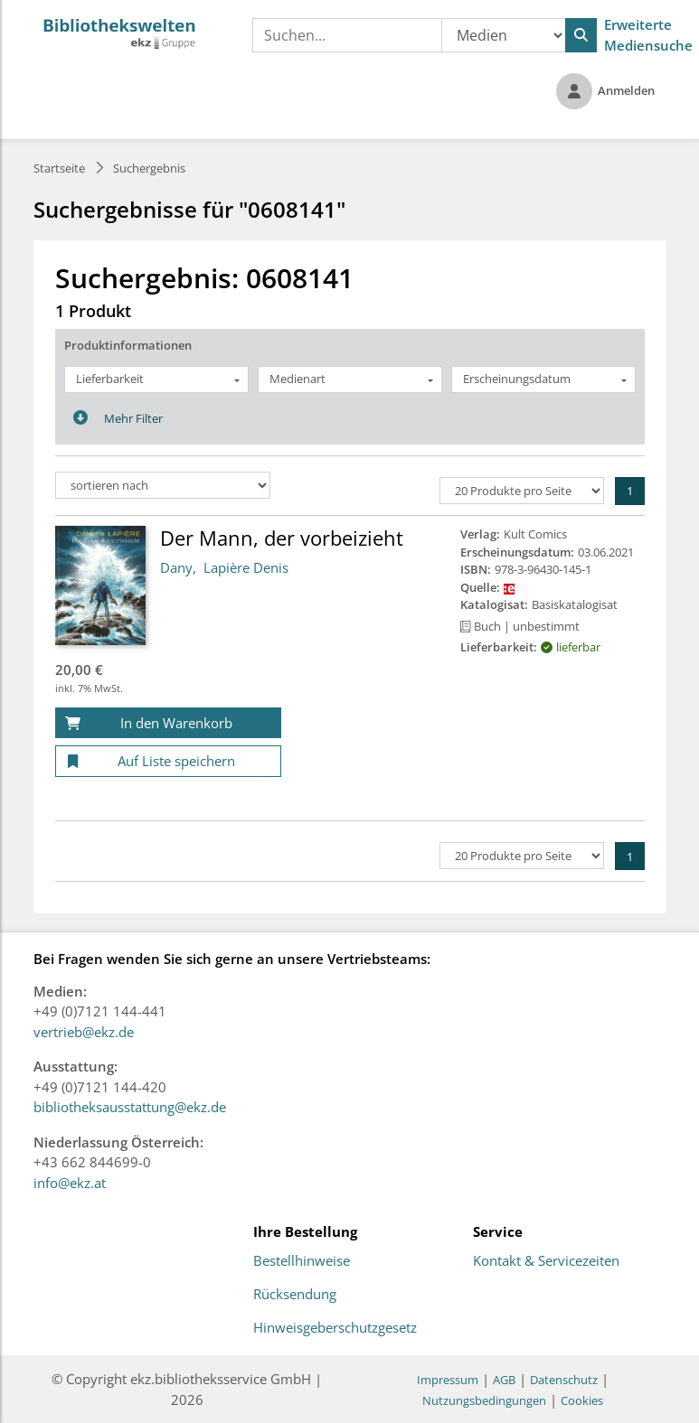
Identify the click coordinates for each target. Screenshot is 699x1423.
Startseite (59, 168)
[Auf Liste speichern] (168, 761)
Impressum (447, 1380)
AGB (504, 1380)
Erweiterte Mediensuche (648, 34)
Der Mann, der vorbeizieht (281, 537)
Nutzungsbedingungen (484, 1400)
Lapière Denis (245, 567)
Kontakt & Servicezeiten (546, 1261)
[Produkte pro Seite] (521, 490)
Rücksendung (294, 1294)
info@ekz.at (69, 1183)
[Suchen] (581, 35)
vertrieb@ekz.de (83, 1032)
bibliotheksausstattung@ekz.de (129, 1107)
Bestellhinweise (301, 1261)
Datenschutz (564, 1380)
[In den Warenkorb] (168, 723)
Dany (176, 567)
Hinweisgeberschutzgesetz (335, 1328)
